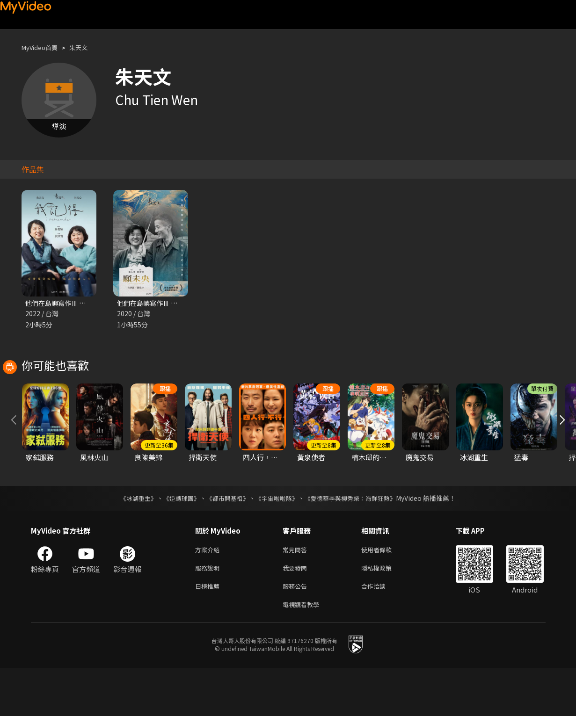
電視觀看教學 (304, 651)
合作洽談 (381, 631)
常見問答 (297, 592)
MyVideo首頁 (43, 47)
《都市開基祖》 (225, 540)
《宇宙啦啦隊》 (278, 540)
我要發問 (297, 612)
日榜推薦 (209, 631)
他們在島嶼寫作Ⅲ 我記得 (64, 303)
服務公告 (297, 631)
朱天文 (86, 47)
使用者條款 (384, 592)
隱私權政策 (384, 612)
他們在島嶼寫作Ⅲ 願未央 (156, 303)
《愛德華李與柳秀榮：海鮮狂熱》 (356, 540)
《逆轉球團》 (176, 540)
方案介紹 (209, 592)
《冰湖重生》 (130, 540)
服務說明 (209, 612)
